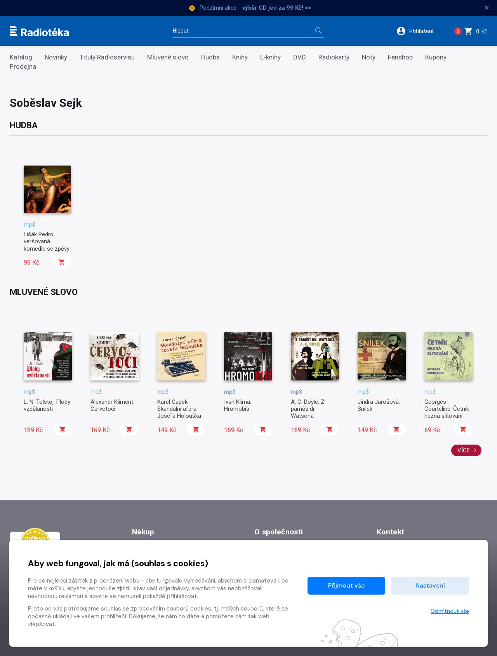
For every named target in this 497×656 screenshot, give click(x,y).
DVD (299, 57)
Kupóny (436, 57)
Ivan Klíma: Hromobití (237, 405)
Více (467, 450)
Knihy (240, 57)
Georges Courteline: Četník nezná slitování (446, 409)
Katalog (21, 57)
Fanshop (400, 57)
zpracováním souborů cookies (171, 608)
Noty (368, 57)
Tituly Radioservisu (107, 57)
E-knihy (270, 57)
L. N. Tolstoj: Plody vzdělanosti (47, 405)
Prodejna (23, 66)
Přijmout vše (346, 585)
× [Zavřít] (487, 7)
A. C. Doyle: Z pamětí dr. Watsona (308, 409)
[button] (419, 31)
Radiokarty (333, 57)
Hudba (210, 57)
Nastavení (430, 585)
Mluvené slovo (168, 57)
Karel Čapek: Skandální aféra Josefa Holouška (179, 409)
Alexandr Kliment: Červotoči (112, 405)
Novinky (56, 57)
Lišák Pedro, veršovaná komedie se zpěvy (47, 241)
